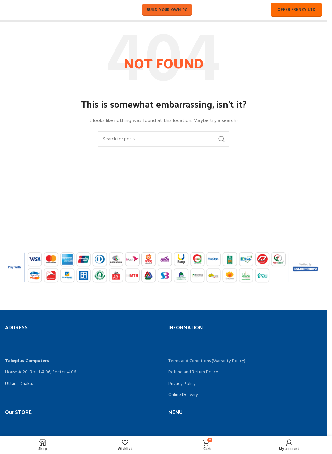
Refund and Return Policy (193, 372)
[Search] (163, 139)
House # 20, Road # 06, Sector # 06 (40, 372)
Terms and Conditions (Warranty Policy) (206, 361)
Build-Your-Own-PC (167, 10)
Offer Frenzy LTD (296, 9)
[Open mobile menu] (8, 9)
